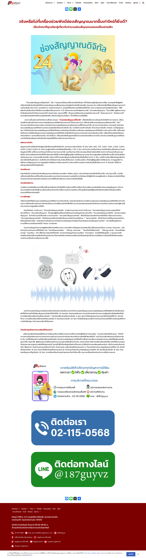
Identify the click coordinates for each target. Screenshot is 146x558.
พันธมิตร (61, 3)
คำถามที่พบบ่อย (112, 3)
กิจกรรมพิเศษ (88, 3)
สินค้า (96, 3)
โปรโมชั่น (78, 3)
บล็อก (102, 3)
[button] (143, 3)
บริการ (70, 3)
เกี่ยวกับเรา (50, 3)
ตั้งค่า (31, 555)
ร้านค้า (121, 3)
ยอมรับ (131, 554)
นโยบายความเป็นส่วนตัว (91, 553)
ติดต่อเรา (128, 3)
